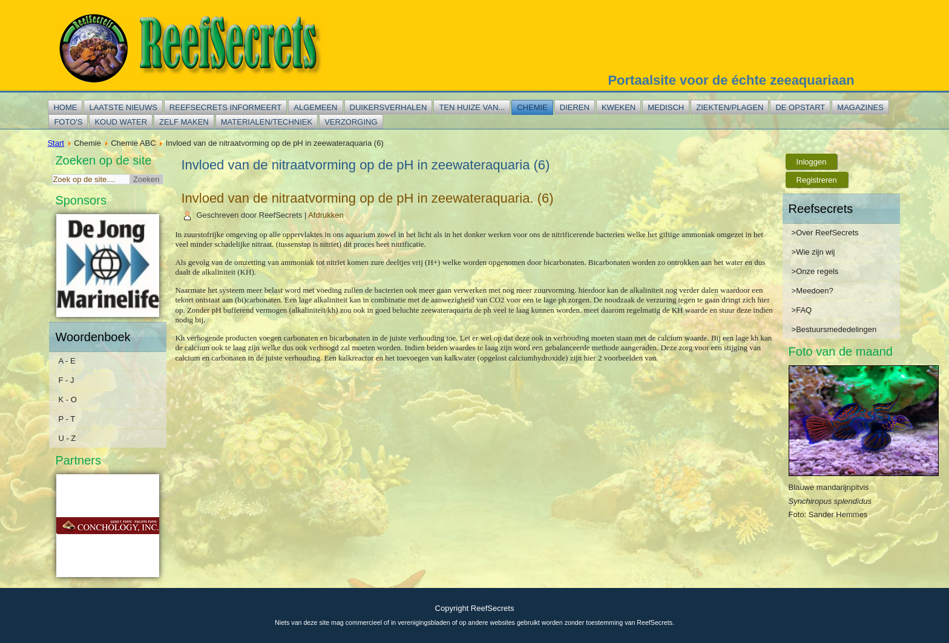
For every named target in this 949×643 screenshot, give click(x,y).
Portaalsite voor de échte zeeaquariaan (731, 80)
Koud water (120, 121)
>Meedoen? (812, 290)
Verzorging (350, 121)
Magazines (860, 107)
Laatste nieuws (123, 107)
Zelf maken (184, 121)
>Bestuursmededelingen (834, 329)
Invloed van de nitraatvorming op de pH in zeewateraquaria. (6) (367, 198)
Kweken (618, 107)
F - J (66, 380)
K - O (67, 399)
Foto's (68, 121)
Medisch (666, 107)
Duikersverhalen (388, 107)
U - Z (67, 438)
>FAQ (802, 310)
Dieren (574, 107)
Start (55, 143)
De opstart (800, 107)
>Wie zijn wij (813, 251)
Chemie (532, 107)
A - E (66, 360)
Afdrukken (326, 215)
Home (65, 107)
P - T (66, 418)
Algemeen (315, 107)
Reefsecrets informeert (225, 107)
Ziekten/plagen (729, 107)
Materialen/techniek (266, 121)
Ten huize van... (472, 107)
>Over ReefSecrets (825, 232)
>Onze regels (815, 271)
